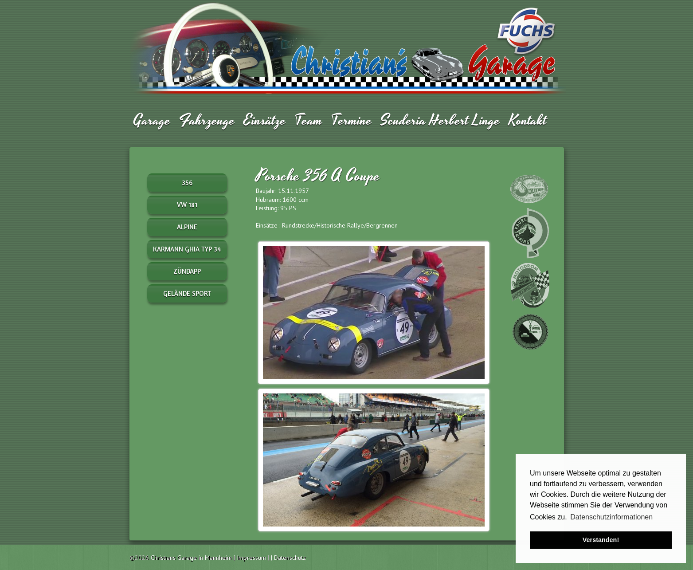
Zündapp (187, 271)
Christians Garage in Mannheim (191, 558)
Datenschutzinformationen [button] (611, 517)
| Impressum (251, 558)
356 (187, 182)
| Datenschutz (288, 558)
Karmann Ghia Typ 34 (187, 249)
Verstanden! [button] (601, 539)
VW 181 (187, 204)
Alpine (187, 227)
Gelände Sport (187, 293)
